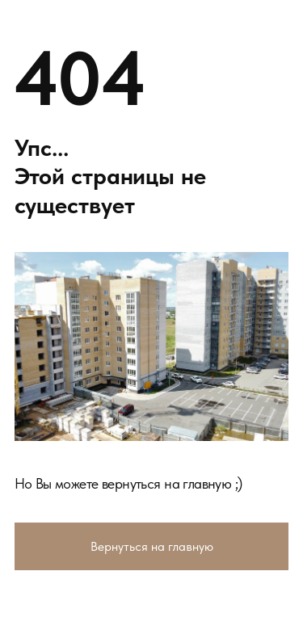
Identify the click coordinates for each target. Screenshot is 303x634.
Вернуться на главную (151, 546)
